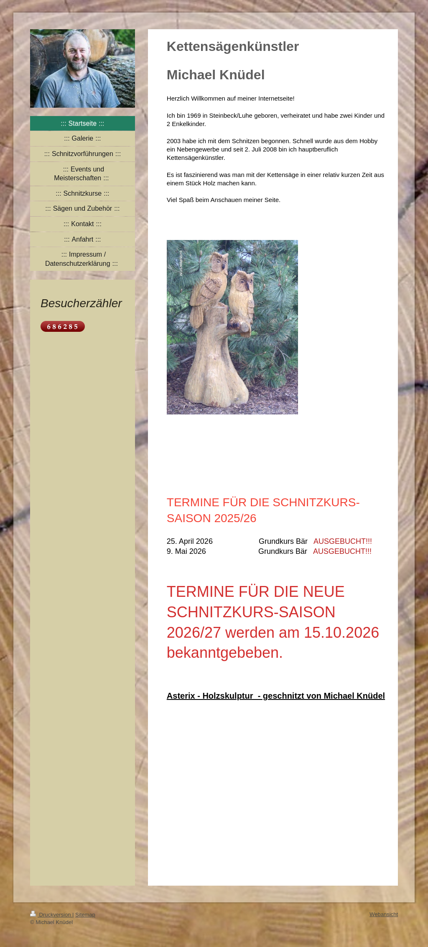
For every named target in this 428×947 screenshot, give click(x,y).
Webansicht (383, 914)
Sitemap (85, 915)
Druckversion (51, 915)
